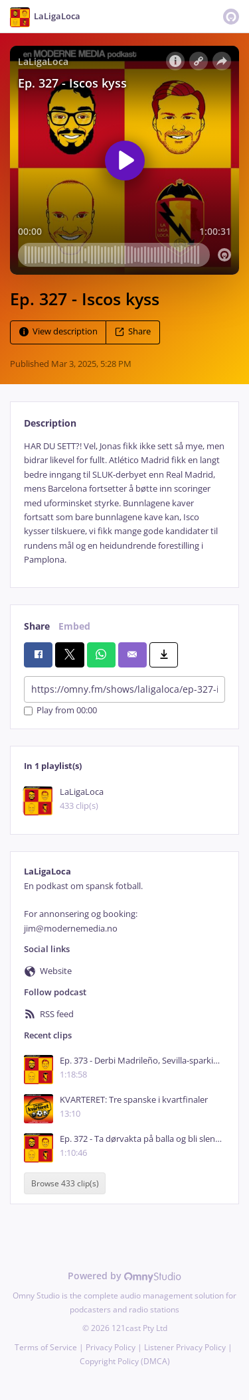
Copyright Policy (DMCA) (125, 1361)
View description (58, 331)
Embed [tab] (74, 626)
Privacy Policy (110, 1347)
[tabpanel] (124, 503)
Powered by (124, 1275)
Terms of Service (46, 1347)
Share (133, 331)
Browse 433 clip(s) (65, 1183)
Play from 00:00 (60, 711)
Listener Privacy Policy (185, 1347)
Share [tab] (37, 626)
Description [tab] (50, 423)
